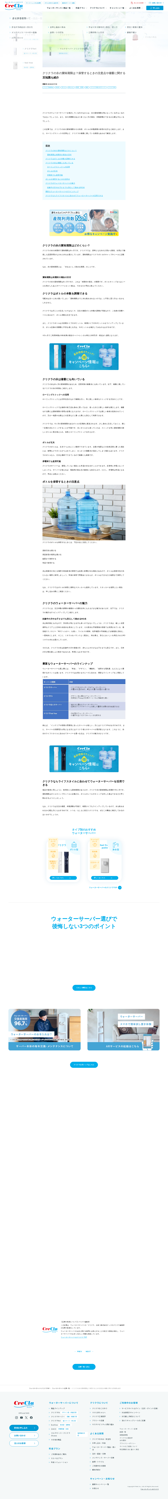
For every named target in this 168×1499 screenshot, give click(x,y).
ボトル (64, 87)
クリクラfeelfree (48, 87)
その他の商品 (56, 1439)
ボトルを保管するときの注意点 (58, 179)
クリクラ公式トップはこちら (84, 1065)
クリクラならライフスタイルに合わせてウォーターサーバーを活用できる (74, 195)
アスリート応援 (98, 1420)
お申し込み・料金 (99, 1443)
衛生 (87, 87)
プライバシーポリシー (128, 1443)
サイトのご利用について (128, 1446)
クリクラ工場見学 (99, 1416)
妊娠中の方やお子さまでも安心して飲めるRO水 (66, 187)
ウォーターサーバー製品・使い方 (104, 1448)
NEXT (88, 1351)
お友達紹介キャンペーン (131, 1412)
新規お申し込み (20, 1427)
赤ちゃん (71, 87)
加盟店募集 (124, 1435)
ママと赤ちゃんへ (99, 1412)
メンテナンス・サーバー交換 (103, 1457)
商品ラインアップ (58, 1408)
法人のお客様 (20, 1443)
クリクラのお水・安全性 (101, 1439)
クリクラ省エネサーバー (98, 87)
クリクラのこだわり (99, 1408)
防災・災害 (79, 87)
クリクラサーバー (64, 1416)
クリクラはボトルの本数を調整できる (60, 159)
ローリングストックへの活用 (58, 167)
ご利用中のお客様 (99, 1466)
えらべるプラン (57, 1458)
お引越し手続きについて (131, 1416)
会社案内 (123, 1440)
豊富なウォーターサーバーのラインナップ (62, 191)
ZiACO (60, 1429)
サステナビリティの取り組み (103, 1424)
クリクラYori (64, 1420)
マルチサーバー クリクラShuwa (69, 1434)
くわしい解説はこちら (84, 987)
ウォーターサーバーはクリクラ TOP (74, 1337)
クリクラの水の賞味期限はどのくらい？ (61, 150)
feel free (61, 1424)
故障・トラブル (98, 1461)
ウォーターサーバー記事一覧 (61, 1388)
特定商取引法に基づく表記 (129, 1449)
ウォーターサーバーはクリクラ (150, 1489)
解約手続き (96, 1469)
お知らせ (95, 1488)
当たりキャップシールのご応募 (133, 1420)
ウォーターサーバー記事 (128, 1429)
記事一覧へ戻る (84, 1367)
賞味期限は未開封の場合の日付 (59, 155)
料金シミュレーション (59, 1462)
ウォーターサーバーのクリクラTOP (105, 887)
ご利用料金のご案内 (58, 1454)
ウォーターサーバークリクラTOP (39, 1388)
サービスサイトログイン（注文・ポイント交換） (140, 1408)
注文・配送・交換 (99, 1453)
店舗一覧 (123, 1432)
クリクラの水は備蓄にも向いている (59, 163)
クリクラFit (111, 87)
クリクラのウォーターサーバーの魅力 (60, 183)
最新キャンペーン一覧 (100, 1484)
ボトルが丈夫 (52, 171)
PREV (79, 1351)
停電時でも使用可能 (55, 175)
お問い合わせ (20, 1435)
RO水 (57, 87)
